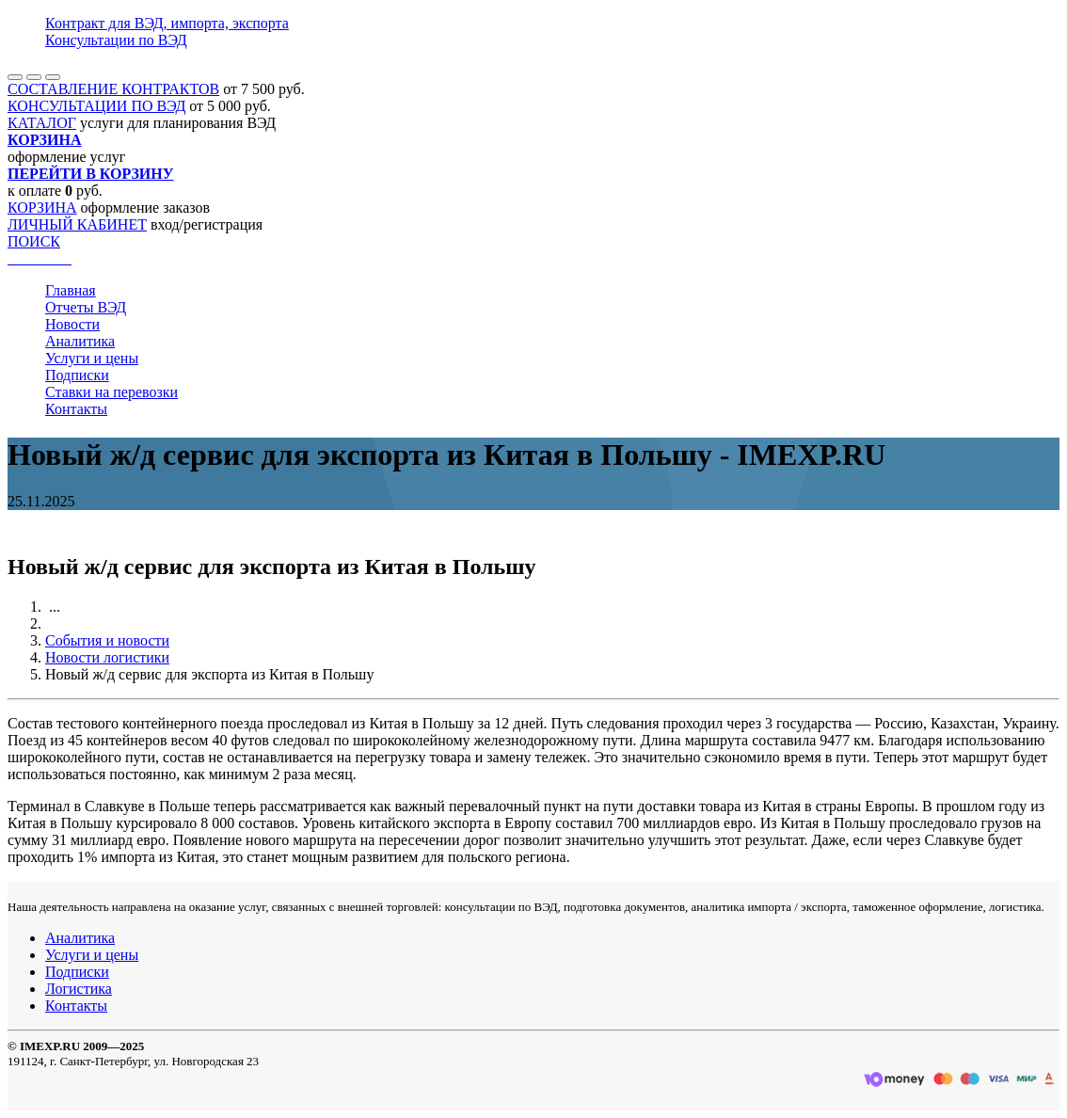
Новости (72, 324)
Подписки (77, 375)
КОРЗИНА (42, 208)
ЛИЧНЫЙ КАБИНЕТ (77, 224)
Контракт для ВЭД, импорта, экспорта (167, 23)
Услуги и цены (91, 358)
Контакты (76, 409)
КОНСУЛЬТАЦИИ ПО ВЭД (96, 106)
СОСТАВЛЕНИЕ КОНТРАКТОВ (113, 89)
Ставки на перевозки (111, 392)
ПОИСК (34, 241)
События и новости (107, 640)
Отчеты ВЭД (85, 307)
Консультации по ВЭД (116, 40)
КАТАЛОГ (42, 123)
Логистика (78, 989)
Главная (70, 290)
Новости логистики (107, 657)
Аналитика (80, 341)
